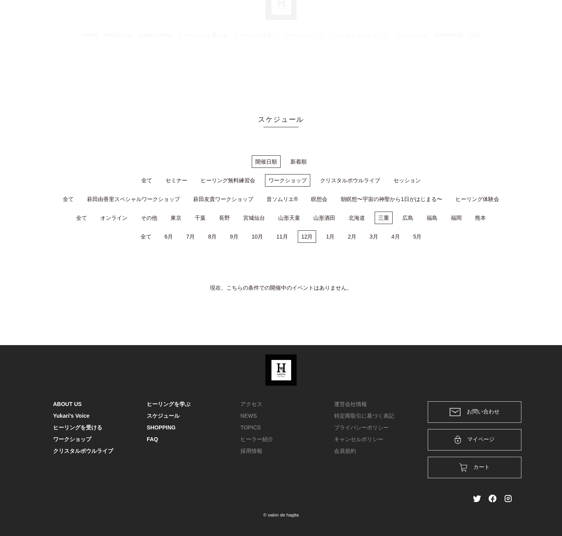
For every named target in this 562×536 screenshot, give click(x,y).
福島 (432, 218)
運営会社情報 (350, 404)
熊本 (480, 218)
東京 (176, 218)
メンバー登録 (495, 16)
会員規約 (345, 451)
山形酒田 (324, 218)
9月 (234, 236)
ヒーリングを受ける (203, 72)
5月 (417, 236)
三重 (383, 218)
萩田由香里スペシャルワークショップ (133, 199)
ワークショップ (303, 72)
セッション (407, 180)
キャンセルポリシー (358, 439)
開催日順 (266, 161)
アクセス (251, 404)
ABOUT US (118, 72)
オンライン (114, 218)
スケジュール (411, 72)
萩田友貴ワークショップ (223, 199)
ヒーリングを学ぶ (256, 72)
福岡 (456, 218)
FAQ (474, 72)
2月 (352, 236)
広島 (407, 218)
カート (424, 16)
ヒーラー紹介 (256, 439)
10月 (257, 236)
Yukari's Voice (156, 72)
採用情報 (251, 451)
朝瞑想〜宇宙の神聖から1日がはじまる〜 (391, 199)
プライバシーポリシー (361, 427)
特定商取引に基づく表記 (364, 415)
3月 (374, 236)
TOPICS (250, 427)
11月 (282, 236)
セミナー (176, 180)
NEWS (248, 415)
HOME (90, 72)
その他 (149, 218)
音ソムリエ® (282, 199)
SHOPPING (448, 72)
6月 (169, 236)
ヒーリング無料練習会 (228, 180)
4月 (395, 236)
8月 (212, 236)
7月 (190, 236)
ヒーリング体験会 (477, 199)
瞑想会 (319, 199)
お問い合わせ (475, 412)
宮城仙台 (254, 218)
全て (146, 180)
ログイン (456, 16)
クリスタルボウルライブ (359, 72)
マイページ (475, 440)
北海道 (357, 218)
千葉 (200, 218)
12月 (307, 236)
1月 (330, 236)
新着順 (298, 161)
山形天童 (289, 218)
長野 (224, 218)
